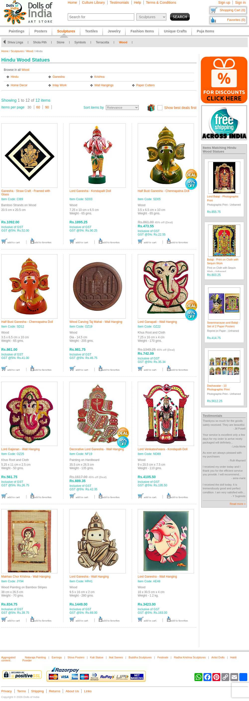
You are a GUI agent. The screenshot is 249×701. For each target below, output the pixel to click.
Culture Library (93, 2)
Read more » (238, 503)
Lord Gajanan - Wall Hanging (20, 449)
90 (47, 107)
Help (137, 2)
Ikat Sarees (116, 657)
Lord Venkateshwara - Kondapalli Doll (162, 449)
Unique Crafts (175, 31)
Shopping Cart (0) (232, 10)
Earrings (57, 657)
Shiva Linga (15, 42)
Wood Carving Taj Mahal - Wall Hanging (95, 322)
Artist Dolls (218, 657)
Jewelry (114, 31)
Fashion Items (142, 31)
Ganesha (59, 77)
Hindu (14, 77)
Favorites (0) (236, 20)
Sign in (240, 2)
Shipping (37, 691)
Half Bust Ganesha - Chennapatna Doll (163, 191)
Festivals (162, 657)
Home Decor (19, 85)
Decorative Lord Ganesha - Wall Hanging (96, 449)
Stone (60, 42)
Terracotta (102, 42)
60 (38, 107)
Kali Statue (96, 657)
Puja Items (205, 31)
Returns (55, 691)
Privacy (6, 691)
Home (72, 2)
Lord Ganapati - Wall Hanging (157, 322)
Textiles (91, 31)
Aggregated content (8, 659)
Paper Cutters (145, 85)
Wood (123, 42)
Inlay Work (59, 85)
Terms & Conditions (161, 2)
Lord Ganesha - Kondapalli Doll (90, 191)
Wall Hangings (104, 85)
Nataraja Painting (35, 657)
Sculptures (17, 51)
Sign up (224, 2)
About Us (72, 691)
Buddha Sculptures (140, 657)
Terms (21, 691)
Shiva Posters (75, 657)
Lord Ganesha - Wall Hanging (89, 576)
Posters (40, 31)
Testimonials (119, 2)
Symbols (80, 42)
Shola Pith (40, 42)
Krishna (99, 77)
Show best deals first (180, 108)
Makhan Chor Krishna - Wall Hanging (26, 576)
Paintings (16, 31)
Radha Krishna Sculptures (190, 657)
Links (88, 691)
